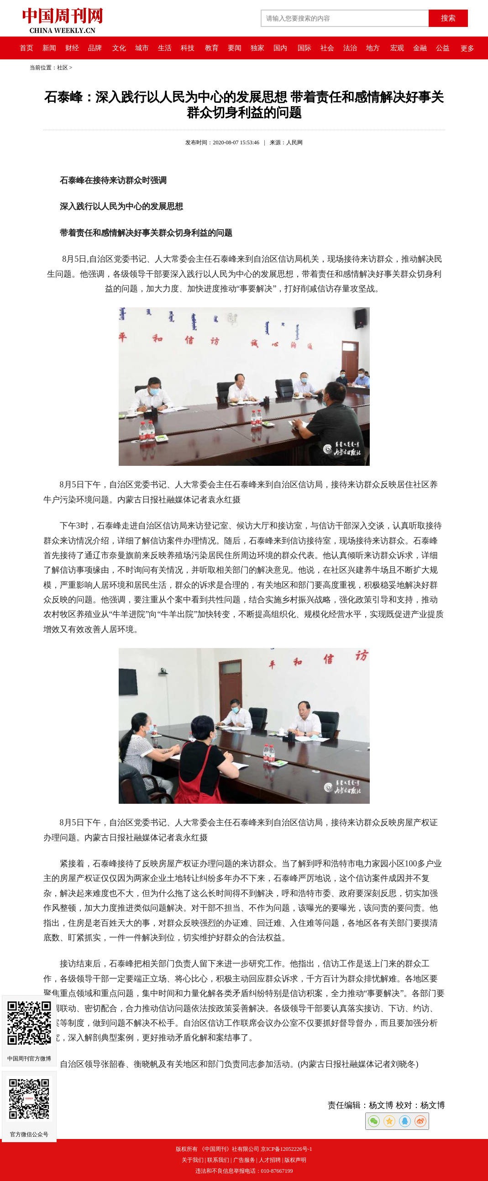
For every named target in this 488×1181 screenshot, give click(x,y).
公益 (443, 48)
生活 (165, 48)
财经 (72, 48)
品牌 (95, 48)
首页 (26, 48)
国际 (304, 48)
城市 (142, 48)
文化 (119, 48)
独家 (257, 48)
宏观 (397, 48)
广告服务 (244, 1160)
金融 (420, 48)
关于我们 (193, 1160)
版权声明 (295, 1160)
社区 (62, 67)
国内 (280, 48)
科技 (187, 48)
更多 (467, 48)
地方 (373, 48)
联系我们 (218, 1160)
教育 (212, 48)
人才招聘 (270, 1160)
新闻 (49, 48)
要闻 (234, 48)
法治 (350, 48)
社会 (327, 48)
